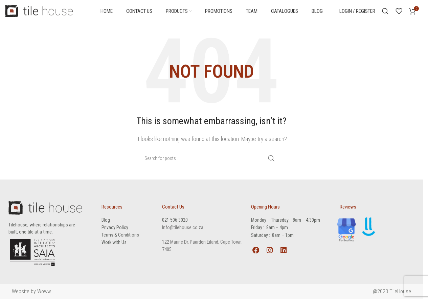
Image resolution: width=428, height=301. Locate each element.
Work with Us (114, 243)
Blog (106, 221)
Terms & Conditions (120, 236)
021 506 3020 (175, 221)
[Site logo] (39, 11)
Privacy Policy (115, 228)
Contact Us (173, 208)
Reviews (348, 208)
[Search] (385, 12)
